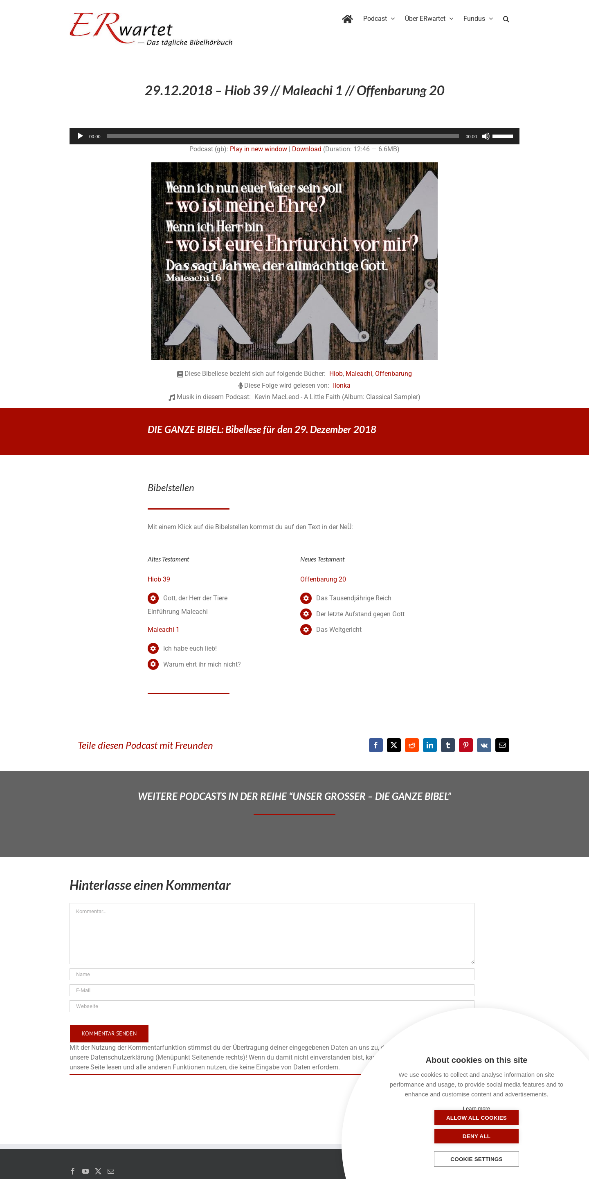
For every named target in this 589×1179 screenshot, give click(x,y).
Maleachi (359, 373)
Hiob (336, 373)
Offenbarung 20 (323, 579)
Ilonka (342, 385)
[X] (394, 745)
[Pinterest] (466, 745)
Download (306, 149)
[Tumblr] (448, 745)
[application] (294, 136)
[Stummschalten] (486, 136)
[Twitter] (98, 1171)
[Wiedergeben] (80, 136)
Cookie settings (476, 1159)
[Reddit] (412, 745)
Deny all (517, 1136)
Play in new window (258, 149)
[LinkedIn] (430, 745)
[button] (506, 17)
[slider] (283, 136)
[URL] (272, 1006)
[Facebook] (376, 745)
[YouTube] (85, 1171)
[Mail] (111, 1171)
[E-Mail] (502, 745)
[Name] (272, 974)
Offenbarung (393, 373)
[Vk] (484, 745)
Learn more (476, 1108)
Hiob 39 (159, 579)
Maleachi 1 (164, 629)
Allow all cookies (435, 1136)
